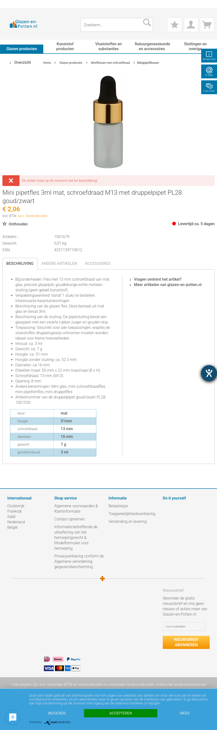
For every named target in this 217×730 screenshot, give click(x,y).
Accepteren (120, 713)
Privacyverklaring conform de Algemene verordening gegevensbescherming (79, 561)
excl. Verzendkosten (32, 216)
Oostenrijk (16, 506)
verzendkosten (90, 684)
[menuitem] (9, 4)
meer (184, 713)
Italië (11, 516)
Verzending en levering (127, 521)
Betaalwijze (118, 506)
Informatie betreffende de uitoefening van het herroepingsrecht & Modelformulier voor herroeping (76, 538)
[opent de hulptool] (209, 373)
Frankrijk (14, 511)
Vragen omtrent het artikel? (156, 279)
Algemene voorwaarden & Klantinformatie (76, 509)
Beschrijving (20, 263)
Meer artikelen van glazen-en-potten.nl (166, 284)
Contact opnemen (69, 519)
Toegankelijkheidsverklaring (131, 513)
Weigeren (56, 713)
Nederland (16, 522)
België (12, 527)
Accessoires (97, 263)
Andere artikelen (59, 263)
